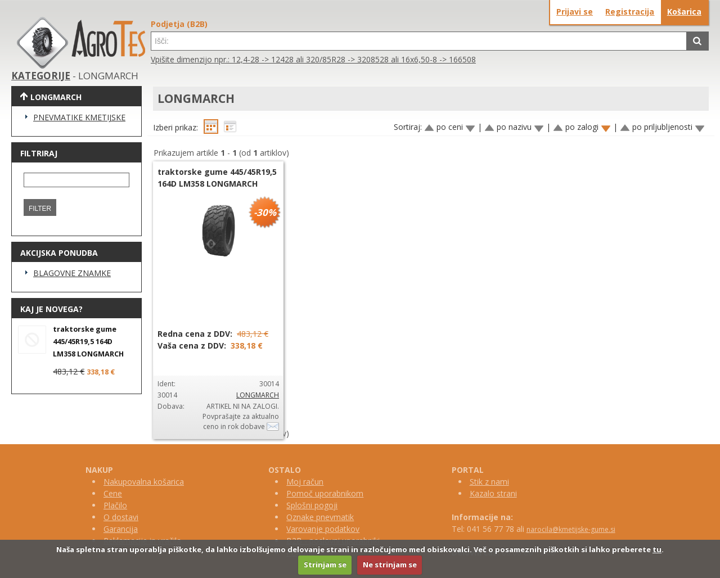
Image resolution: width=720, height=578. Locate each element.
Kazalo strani (493, 493)
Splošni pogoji (312, 505)
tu (657, 549)
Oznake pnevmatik (320, 517)
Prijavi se (574, 11)
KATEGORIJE (40, 76)
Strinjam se (325, 564)
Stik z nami (489, 481)
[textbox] (419, 41)
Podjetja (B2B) (179, 24)
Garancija (121, 528)
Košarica (684, 11)
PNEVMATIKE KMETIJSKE (79, 117)
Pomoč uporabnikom (324, 493)
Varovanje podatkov (322, 528)
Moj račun (304, 481)
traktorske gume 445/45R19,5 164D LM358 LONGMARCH (88, 341)
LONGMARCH (257, 395)
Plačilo (115, 505)
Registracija (629, 11)
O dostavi (121, 517)
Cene (113, 493)
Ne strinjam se (390, 564)
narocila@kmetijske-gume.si (570, 529)
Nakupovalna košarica (144, 481)
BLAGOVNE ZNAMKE (72, 273)
